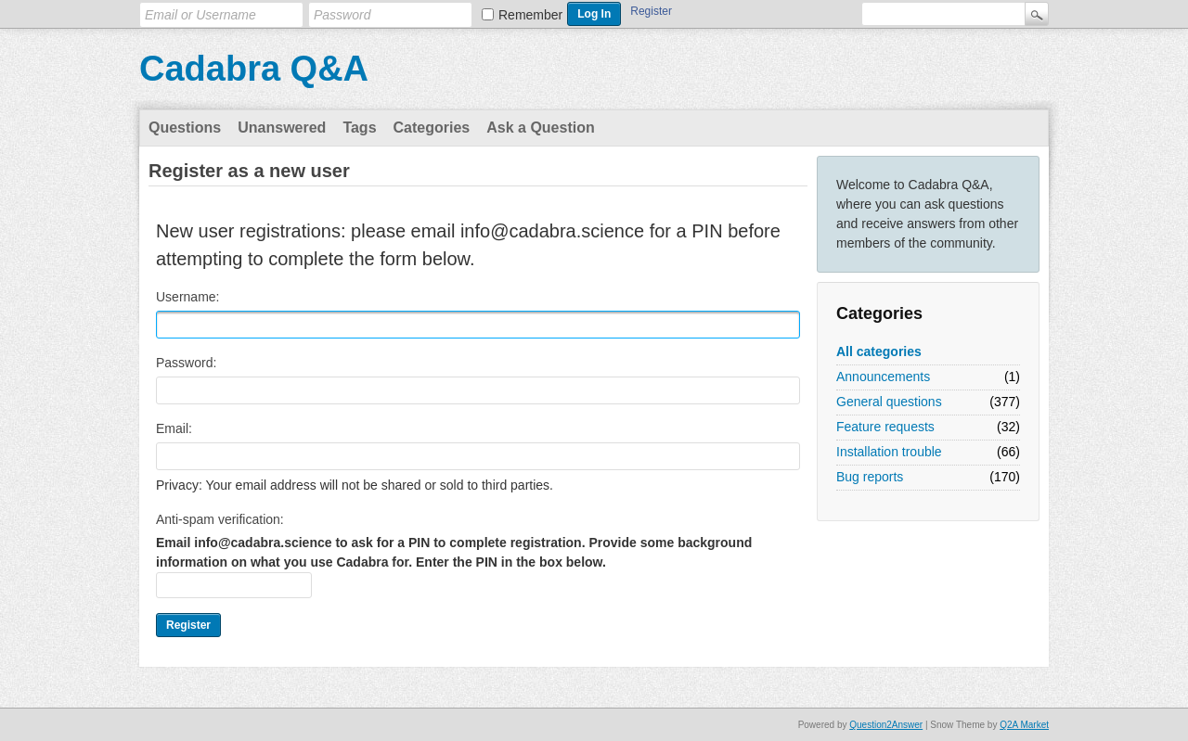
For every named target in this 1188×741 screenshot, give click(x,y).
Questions (184, 127)
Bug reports (869, 476)
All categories (879, 351)
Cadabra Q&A (253, 68)
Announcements (883, 376)
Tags (359, 127)
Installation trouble (889, 451)
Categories (432, 127)
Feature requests (885, 426)
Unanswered (282, 127)
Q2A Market (1024, 725)
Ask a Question (540, 127)
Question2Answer (886, 725)
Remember (530, 14)
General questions (889, 401)
